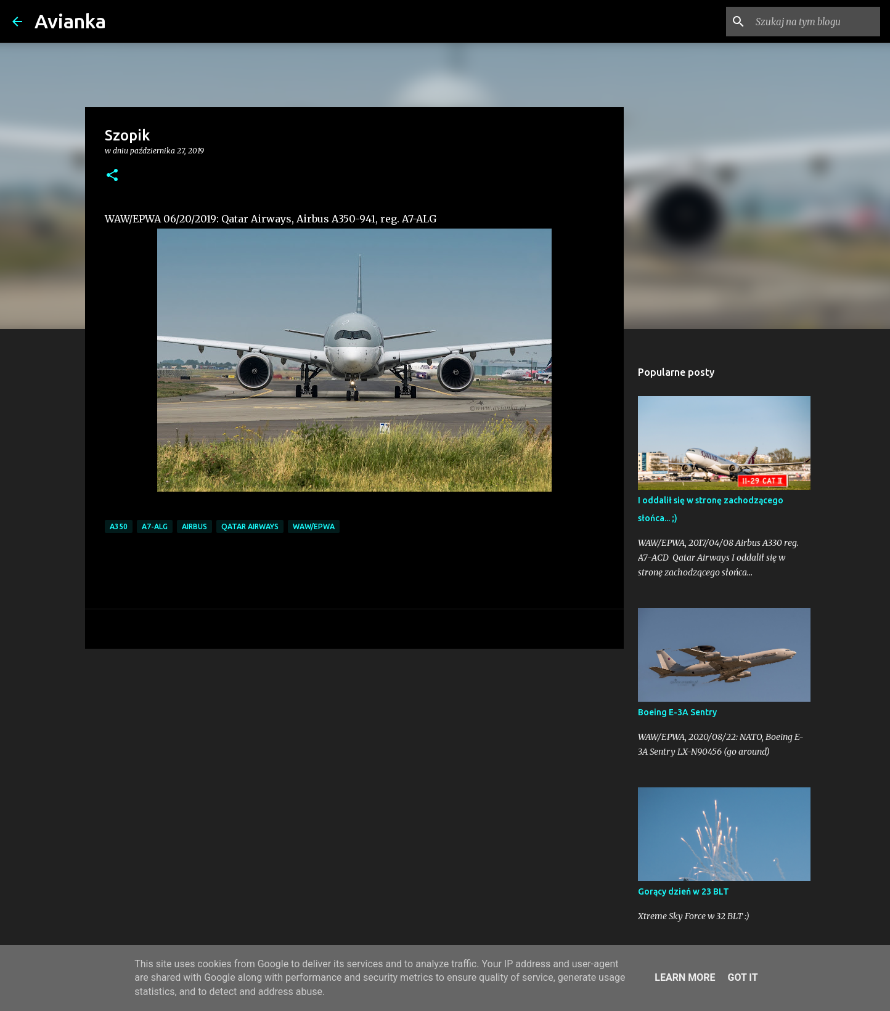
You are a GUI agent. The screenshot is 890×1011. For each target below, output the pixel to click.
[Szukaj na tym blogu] (815, 21)
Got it (742, 977)
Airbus (194, 526)
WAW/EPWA (314, 526)
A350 (119, 526)
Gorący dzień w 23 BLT (683, 891)
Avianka (70, 21)
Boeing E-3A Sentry (677, 712)
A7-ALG (155, 526)
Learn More (685, 977)
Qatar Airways (250, 526)
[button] (112, 176)
